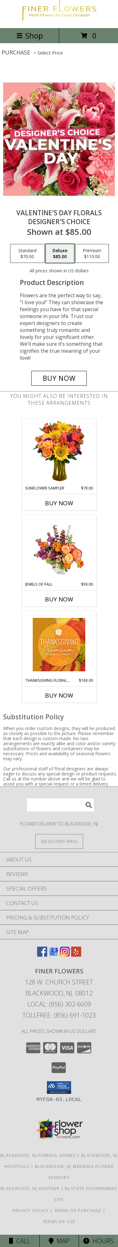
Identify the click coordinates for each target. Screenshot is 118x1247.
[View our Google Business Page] (53, 954)
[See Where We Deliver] (59, 841)
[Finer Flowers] (59, 19)
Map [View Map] (59, 1241)
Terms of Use (59, 1221)
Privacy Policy (31, 1210)
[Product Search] (60, 805)
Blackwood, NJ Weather (30, 1188)
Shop (29, 35)
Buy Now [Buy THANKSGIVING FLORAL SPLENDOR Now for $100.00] (59, 695)
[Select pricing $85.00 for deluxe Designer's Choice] (60, 253)
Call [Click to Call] (19, 1241)
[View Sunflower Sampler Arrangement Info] (59, 452)
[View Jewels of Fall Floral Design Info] (59, 548)
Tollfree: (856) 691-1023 (59, 1015)
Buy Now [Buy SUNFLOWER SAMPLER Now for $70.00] (59, 503)
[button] (59, 1087)
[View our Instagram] (65, 954)
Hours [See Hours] (98, 1241)
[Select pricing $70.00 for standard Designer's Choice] (27, 253)
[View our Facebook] (42, 954)
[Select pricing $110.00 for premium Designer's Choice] (92, 253)
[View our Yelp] (76, 954)
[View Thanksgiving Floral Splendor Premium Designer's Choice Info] (59, 644)
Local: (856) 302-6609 (59, 1004)
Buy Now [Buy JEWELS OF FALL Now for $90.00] (59, 599)
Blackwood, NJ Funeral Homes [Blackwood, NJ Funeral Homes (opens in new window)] (38, 1155)
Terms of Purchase (78, 1210)
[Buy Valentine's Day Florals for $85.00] (59, 378)
